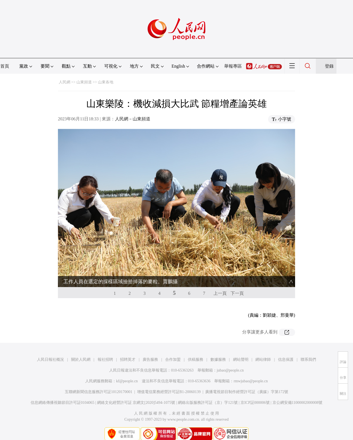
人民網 (64, 82)
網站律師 (263, 348)
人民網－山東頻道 (132, 118)
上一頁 (220, 282)
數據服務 (218, 348)
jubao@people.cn (230, 359)
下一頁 (237, 282)
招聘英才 (127, 348)
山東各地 (105, 82)
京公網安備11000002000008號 (297, 391)
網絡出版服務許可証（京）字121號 (208, 391)
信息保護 (285, 348)
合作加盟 (173, 348)
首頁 (4, 66)
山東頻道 (84, 82)
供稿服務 (195, 348)
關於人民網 (80, 348)
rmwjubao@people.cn (251, 370)
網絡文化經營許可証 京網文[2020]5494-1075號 (136, 391)
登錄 (329, 66)
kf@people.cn (127, 370)
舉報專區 (233, 66)
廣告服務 (150, 348)
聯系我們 (308, 348)
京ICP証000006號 (255, 391)
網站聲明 (240, 348)
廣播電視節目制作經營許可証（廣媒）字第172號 (246, 381)
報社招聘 (105, 348)
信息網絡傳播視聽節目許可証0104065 (62, 391)
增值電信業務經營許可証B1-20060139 (169, 381)
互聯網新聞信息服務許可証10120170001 (98, 381)
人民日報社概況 (50, 348)
